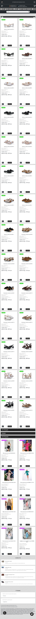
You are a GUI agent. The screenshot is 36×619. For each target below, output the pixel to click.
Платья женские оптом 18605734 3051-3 (27, 511)
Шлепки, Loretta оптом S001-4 (27, 175)
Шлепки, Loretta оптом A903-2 (27, 87)
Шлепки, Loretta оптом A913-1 (9, 175)
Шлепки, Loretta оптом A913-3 (9, 146)
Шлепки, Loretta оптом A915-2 (27, 29)
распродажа (5, 436)
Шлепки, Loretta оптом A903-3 (9, 87)
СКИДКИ (4, 433)
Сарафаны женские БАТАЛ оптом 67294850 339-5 (27, 541)
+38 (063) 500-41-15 (13, 5)
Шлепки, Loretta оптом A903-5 (27, 58)
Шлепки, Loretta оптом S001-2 (27, 205)
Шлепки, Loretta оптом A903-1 (9, 117)
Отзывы (18, 590)
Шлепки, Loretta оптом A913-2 (27, 146)
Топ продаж (5, 430)
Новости (18, 558)
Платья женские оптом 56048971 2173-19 (27, 482)
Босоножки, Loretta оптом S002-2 (27, 263)
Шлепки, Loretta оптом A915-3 (9, 29)
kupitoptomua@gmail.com (23, 6)
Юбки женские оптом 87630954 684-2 (9, 453)
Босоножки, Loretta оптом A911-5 (27, 293)
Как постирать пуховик (8, 561)
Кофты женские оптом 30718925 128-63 (9, 511)
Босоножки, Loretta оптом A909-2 (27, 380)
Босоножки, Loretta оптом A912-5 (27, 410)
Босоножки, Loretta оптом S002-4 (27, 234)
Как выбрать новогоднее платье (9, 574)
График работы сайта (8, 567)
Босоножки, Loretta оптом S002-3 (9, 263)
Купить (9, 45)
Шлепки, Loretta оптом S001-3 (9, 205)
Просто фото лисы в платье (9, 581)
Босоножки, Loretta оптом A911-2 (27, 322)
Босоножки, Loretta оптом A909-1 (9, 410)
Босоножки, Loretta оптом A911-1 (9, 351)
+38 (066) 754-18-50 (22, 5)
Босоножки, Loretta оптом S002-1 (9, 293)
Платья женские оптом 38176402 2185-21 (9, 482)
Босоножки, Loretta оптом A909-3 (9, 380)
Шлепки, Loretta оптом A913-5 (27, 117)
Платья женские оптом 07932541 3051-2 (9, 541)
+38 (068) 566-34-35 (13, 6)
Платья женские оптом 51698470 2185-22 (27, 453)
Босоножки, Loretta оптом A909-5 (27, 351)
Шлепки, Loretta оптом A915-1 (9, 58)
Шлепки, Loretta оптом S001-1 (9, 234)
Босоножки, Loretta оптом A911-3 (9, 322)
